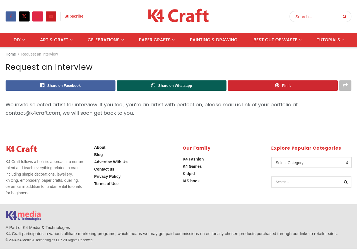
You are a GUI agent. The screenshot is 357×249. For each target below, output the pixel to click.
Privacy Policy (107, 176)
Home (11, 54)
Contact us (104, 169)
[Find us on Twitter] (24, 16)
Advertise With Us (111, 162)
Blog (98, 155)
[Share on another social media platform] (345, 85)
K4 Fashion (193, 159)
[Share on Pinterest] (283, 85)
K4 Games (192, 166)
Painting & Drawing (214, 40)
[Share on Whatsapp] (172, 85)
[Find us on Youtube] (51, 16)
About (99, 147)
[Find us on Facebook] (11, 16)
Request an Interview (39, 54)
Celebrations (104, 40)
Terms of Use (106, 184)
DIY (17, 40)
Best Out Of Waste (275, 40)
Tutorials (328, 40)
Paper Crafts (154, 40)
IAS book (191, 181)
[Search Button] (345, 16)
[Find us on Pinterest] (37, 16)
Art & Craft (54, 40)
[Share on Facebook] (60, 85)
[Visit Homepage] (178, 16)
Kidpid (189, 174)
